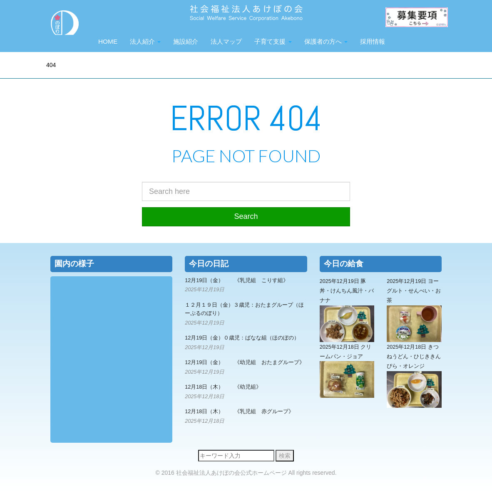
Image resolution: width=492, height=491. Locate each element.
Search (246, 216)
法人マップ (226, 41)
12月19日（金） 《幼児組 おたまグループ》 (245, 362)
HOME (107, 41)
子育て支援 (272, 41)
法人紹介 (145, 41)
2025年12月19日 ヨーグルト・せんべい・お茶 (414, 310)
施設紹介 (185, 41)
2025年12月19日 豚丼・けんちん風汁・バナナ (347, 310)
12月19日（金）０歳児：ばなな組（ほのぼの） (242, 338)
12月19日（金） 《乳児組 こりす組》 (236, 280)
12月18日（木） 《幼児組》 (223, 387)
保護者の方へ (326, 41)
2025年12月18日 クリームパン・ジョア (347, 371)
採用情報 (372, 41)
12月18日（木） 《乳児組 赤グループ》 (239, 411)
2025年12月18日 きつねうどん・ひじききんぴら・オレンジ (414, 376)
